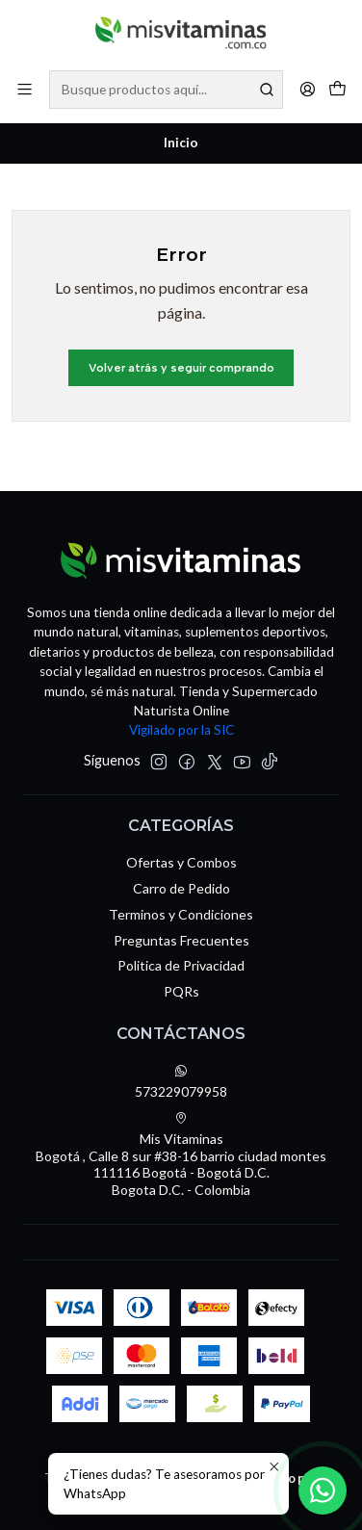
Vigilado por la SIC (181, 730)
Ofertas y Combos (181, 862)
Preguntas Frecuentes (181, 940)
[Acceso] (308, 89)
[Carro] (337, 89)
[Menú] (25, 89)
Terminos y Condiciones (181, 914)
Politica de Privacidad (181, 965)
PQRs (181, 991)
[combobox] (166, 89)
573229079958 (181, 1082)
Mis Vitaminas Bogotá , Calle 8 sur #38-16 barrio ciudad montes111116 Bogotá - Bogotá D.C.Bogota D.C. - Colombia (181, 1154)
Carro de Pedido (181, 888)
